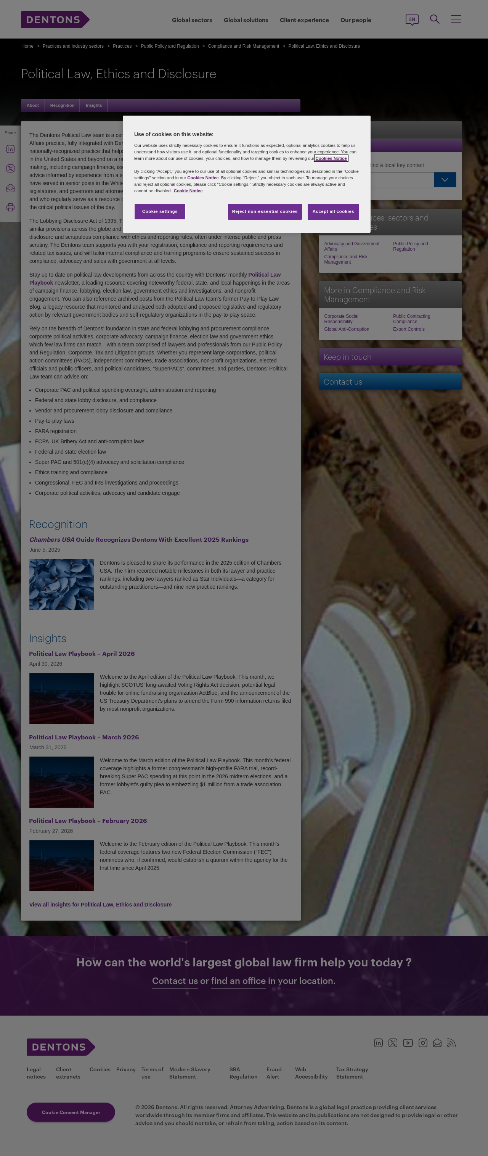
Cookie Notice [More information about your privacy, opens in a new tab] (188, 190)
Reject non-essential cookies (265, 211)
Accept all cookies (334, 211)
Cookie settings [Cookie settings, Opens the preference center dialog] (160, 211)
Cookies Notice (331, 158)
